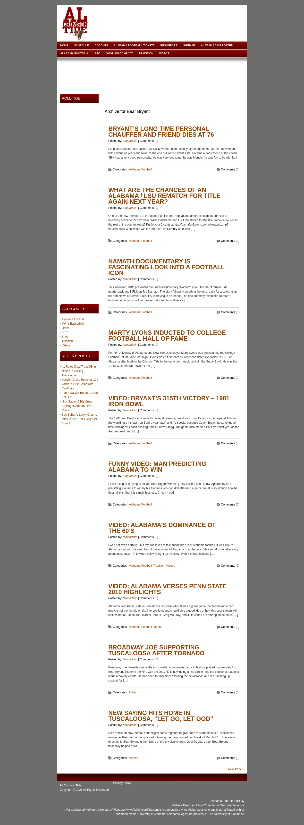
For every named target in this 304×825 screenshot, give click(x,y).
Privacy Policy (122, 783)
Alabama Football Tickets (134, 45)
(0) (156, 141)
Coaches (101, 45)
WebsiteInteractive (232, 805)
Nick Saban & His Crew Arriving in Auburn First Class (77, 406)
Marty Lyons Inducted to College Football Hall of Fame (167, 335)
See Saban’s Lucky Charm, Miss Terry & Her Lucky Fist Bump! (79, 419)
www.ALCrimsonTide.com (142, 809)
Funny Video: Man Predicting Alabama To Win (157, 466)
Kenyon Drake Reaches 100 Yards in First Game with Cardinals (80, 384)
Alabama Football (74, 53)
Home (64, 45)
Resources (168, 45)
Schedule (81, 45)
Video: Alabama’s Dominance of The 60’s (162, 528)
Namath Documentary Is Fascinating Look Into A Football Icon (166, 267)
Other (65, 328)
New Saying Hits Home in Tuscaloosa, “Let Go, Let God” (160, 715)
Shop (65, 336)
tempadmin (130, 141)
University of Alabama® (152, 814)
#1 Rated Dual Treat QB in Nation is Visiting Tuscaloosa (79, 371)
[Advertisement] (153, 74)
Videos (164, 53)
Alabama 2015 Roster (217, 45)
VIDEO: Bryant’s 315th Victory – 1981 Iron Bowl (168, 401)
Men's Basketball (73, 323)
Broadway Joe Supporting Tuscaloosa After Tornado (156, 650)
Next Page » (236, 769)
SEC (97, 53)
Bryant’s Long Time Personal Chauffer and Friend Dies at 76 (161, 131)
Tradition (146, 53)
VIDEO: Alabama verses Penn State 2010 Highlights (167, 589)
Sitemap (189, 45)
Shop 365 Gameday (119, 53)
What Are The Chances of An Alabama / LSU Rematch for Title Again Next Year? (164, 195)
